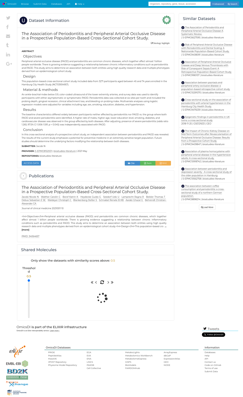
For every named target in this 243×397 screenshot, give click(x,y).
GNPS (128, 362)
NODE (167, 365)
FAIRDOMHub (132, 368)
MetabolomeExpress (135, 358)
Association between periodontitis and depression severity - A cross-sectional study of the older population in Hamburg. (206, 172)
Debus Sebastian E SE (34, 200)
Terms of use (211, 368)
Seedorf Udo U (111, 196)
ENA (89, 358)
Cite (132, 163)
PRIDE (51, 352)
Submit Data (40, 4)
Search (232, 4)
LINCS (90, 362)
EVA (89, 355)
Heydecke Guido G (91, 196)
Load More (207, 207)
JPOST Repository (57, 362)
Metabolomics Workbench (139, 355)
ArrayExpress (170, 352)
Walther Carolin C (51, 196)
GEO (166, 362)
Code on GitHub (213, 365)
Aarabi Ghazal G (135, 200)
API (68, 4)
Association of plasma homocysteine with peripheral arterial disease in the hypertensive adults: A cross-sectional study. (206, 154)
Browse (25, 4)
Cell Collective (94, 368)
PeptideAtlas (54, 355)
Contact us (210, 362)
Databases (56, 4)
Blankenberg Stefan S (85, 200)
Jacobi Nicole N (31, 196)
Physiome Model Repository (62, 365)
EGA (89, 352)
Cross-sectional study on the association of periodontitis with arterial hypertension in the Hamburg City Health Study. (206, 103)
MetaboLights (132, 352)
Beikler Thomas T (156, 196)
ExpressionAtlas (172, 358)
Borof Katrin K (71, 196)
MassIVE (52, 358)
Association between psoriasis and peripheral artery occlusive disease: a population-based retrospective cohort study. (205, 86)
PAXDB (90, 365)
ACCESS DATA (31, 163)
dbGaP (167, 355)
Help (79, 4)
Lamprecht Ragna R (133, 196)
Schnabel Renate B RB (111, 200)
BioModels (130, 365)
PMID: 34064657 (30, 236)
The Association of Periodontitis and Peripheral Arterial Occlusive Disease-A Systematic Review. (202, 31)
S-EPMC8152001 (43, 151)
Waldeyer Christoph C (60, 200)
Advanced (218, 4)
